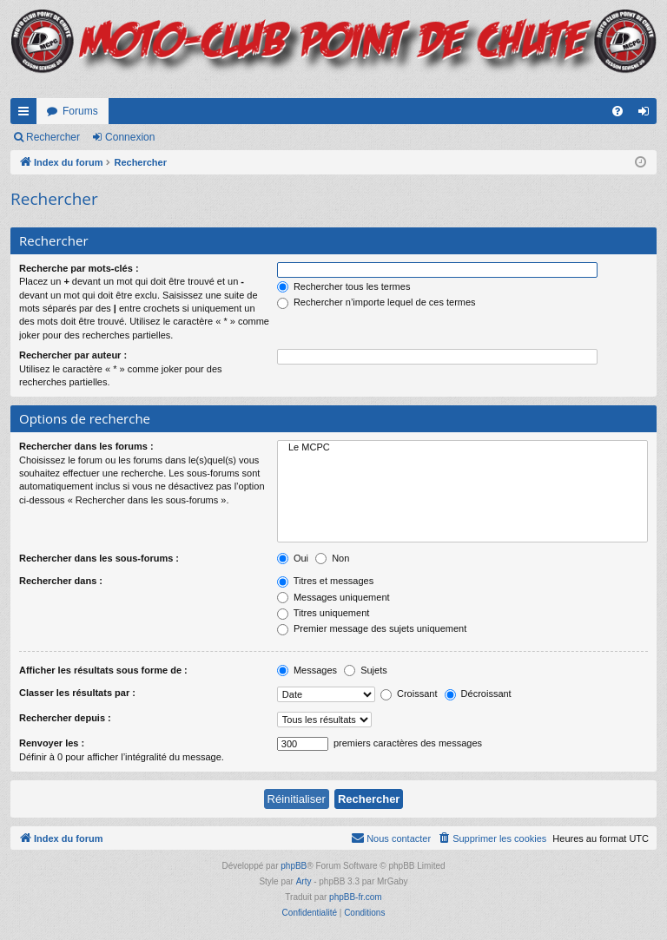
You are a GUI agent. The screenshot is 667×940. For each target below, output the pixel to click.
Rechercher (53, 137)
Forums (80, 111)
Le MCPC (462, 448)
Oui (292, 558)
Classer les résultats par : (77, 692)
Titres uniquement (323, 613)
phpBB (294, 866)
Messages (307, 670)
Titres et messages (325, 580)
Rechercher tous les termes (344, 286)
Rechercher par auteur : (73, 355)
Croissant (409, 693)
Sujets (365, 670)
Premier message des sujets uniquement (371, 628)
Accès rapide (26, 114)
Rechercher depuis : (65, 718)
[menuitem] (617, 111)
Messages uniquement (333, 597)
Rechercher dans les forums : (86, 446)
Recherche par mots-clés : (79, 268)
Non (332, 558)
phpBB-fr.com (355, 897)
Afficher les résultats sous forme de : (103, 670)
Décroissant (478, 693)
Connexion (130, 137)
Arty (304, 881)
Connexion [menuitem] (647, 114)
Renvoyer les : (51, 743)
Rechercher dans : (60, 580)
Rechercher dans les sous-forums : (99, 558)
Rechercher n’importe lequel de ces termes (376, 302)
